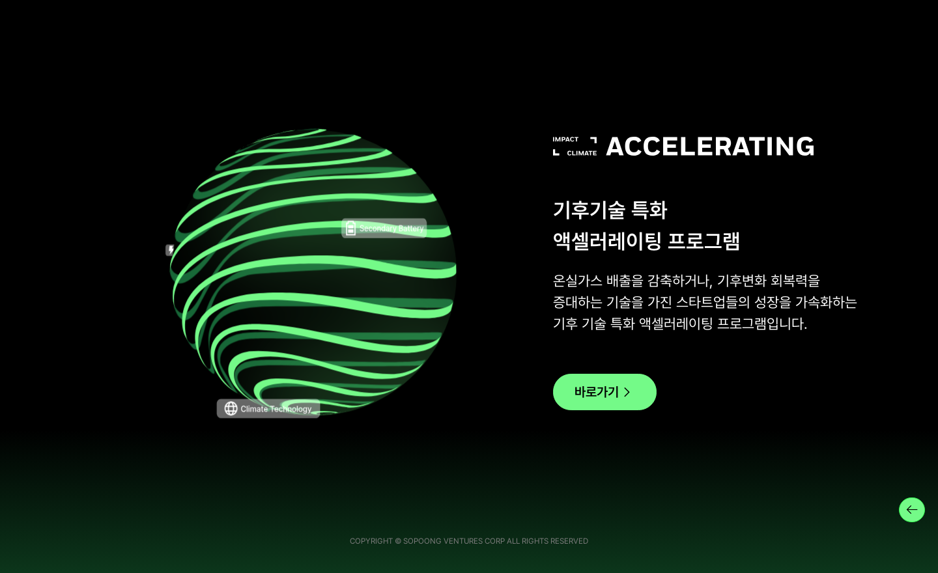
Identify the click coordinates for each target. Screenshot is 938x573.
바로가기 (605, 392)
